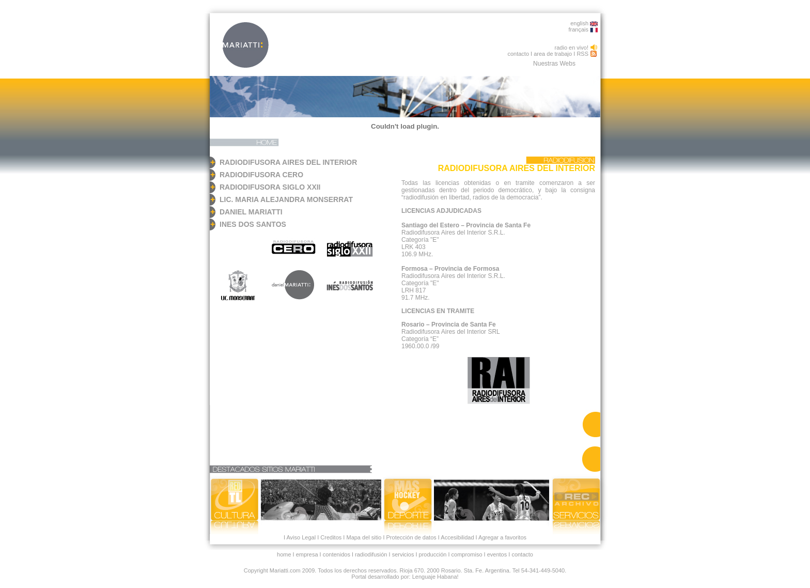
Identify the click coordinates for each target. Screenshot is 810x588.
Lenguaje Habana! (435, 577)
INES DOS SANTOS (253, 224)
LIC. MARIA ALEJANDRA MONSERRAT (286, 199)
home (284, 554)
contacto (518, 54)
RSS (582, 54)
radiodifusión (371, 554)
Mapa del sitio (363, 537)
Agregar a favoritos (502, 537)
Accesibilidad (457, 537)
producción (433, 554)
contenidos (336, 554)
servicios (403, 554)
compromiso (466, 554)
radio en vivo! (571, 47)
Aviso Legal (301, 537)
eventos (497, 554)
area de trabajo (553, 54)
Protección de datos (410, 537)
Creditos (330, 537)
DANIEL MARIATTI (251, 212)
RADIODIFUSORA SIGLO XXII (270, 187)
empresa (307, 554)
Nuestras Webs (554, 63)
